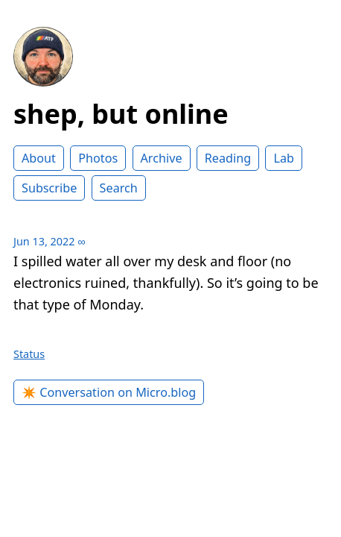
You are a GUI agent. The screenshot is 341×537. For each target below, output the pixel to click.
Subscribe (49, 188)
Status (29, 354)
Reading (228, 158)
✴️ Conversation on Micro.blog (109, 392)
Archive (161, 158)
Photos (98, 158)
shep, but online (121, 113)
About (39, 158)
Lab (283, 158)
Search (119, 188)
